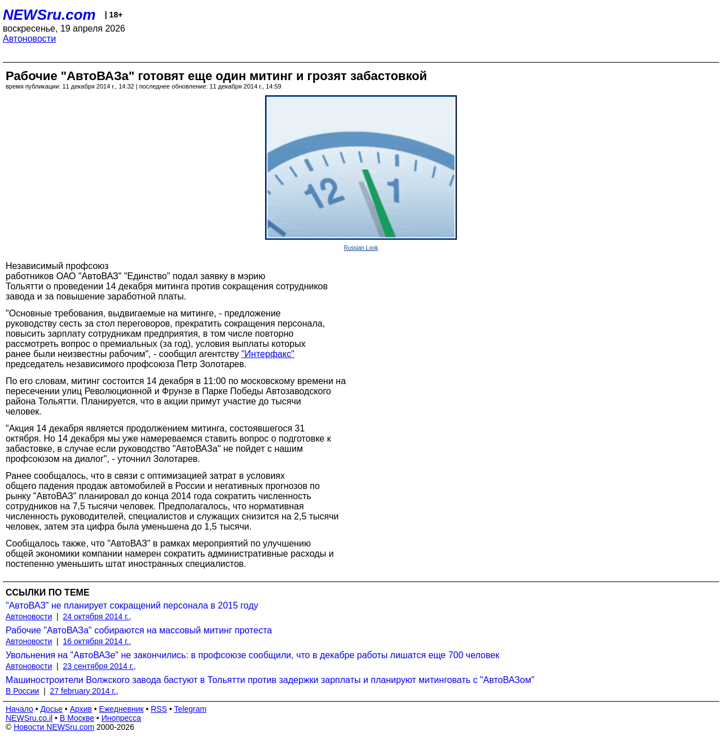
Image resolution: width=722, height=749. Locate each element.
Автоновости (29, 38)
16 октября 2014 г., (97, 641)
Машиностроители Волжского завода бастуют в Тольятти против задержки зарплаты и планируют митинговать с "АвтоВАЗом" (270, 680)
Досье (51, 708)
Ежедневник (121, 708)
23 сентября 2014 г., (99, 666)
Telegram (190, 708)
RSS (159, 708)
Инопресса (122, 717)
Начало (19, 708)
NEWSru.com (49, 14)
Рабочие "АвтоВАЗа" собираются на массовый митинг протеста (139, 630)
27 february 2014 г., (84, 690)
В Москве (77, 717)
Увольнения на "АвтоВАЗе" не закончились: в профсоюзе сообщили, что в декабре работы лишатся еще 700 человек (252, 655)
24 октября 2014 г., (97, 616)
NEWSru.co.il (29, 717)
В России (22, 690)
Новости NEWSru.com (54, 727)
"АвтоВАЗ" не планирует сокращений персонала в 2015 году (132, 605)
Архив (81, 708)
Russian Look (361, 248)
